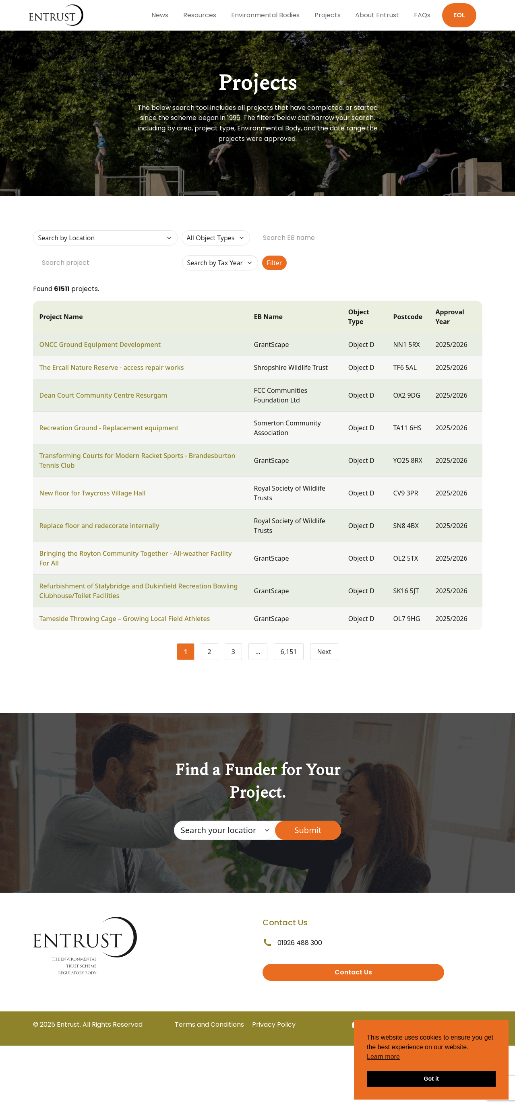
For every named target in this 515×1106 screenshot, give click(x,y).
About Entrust (377, 15)
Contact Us (353, 972)
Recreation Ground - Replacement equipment (109, 427)
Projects (327, 15)
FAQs (422, 15)
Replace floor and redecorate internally (99, 525)
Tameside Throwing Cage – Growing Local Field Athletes (124, 618)
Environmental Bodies (265, 15)
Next (324, 651)
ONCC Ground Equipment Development (100, 344)
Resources (199, 15)
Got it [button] (431, 1078)
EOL (459, 15)
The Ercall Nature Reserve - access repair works (111, 367)
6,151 (292, 653)
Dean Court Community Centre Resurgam (103, 395)
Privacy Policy (274, 1024)
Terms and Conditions (209, 1024)
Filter (274, 262)
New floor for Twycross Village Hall (92, 493)
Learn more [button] (383, 1056)
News (159, 15)
